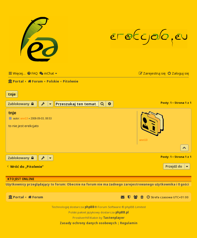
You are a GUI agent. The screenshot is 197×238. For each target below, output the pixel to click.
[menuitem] (32, 73)
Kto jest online (20, 179)
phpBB (89, 207)
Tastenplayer (113, 218)
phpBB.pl (122, 212)
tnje (12, 94)
